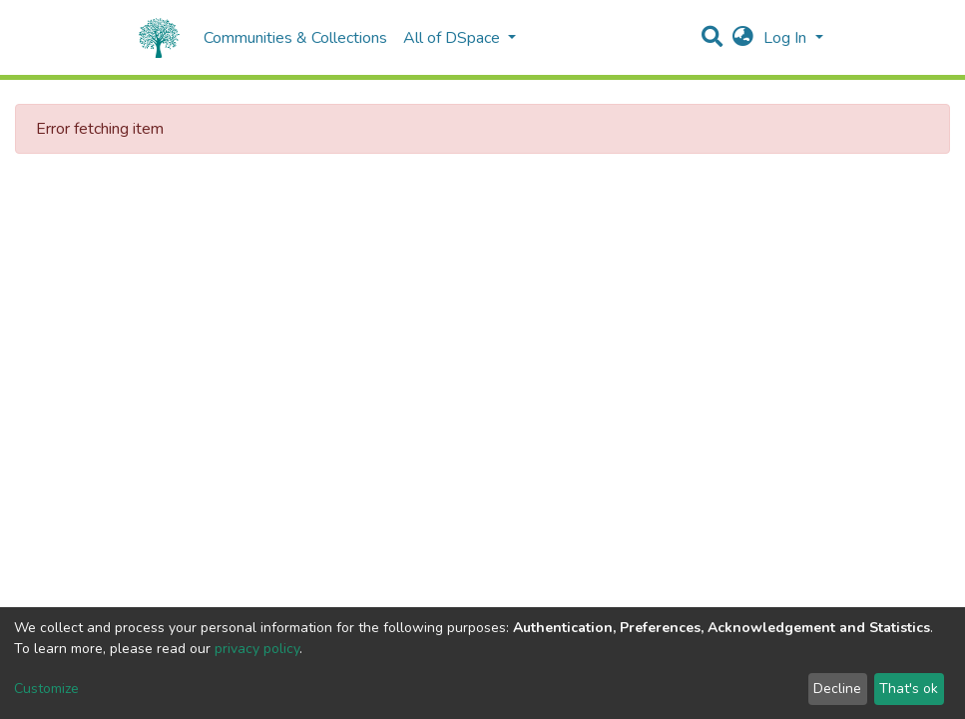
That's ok (908, 688)
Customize (46, 688)
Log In (786, 38)
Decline (837, 688)
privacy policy (257, 648)
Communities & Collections (295, 38)
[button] (742, 38)
